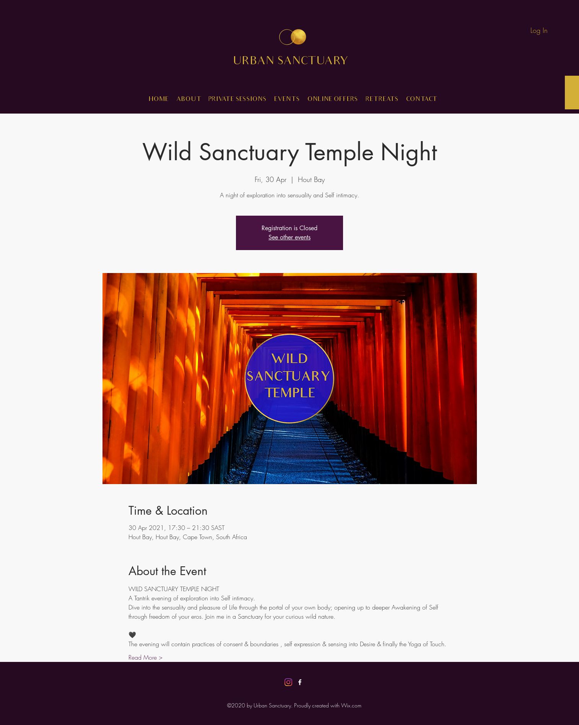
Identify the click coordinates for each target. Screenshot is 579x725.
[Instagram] (288, 682)
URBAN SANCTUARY (296, 62)
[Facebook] (300, 682)
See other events (289, 237)
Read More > (145, 657)
